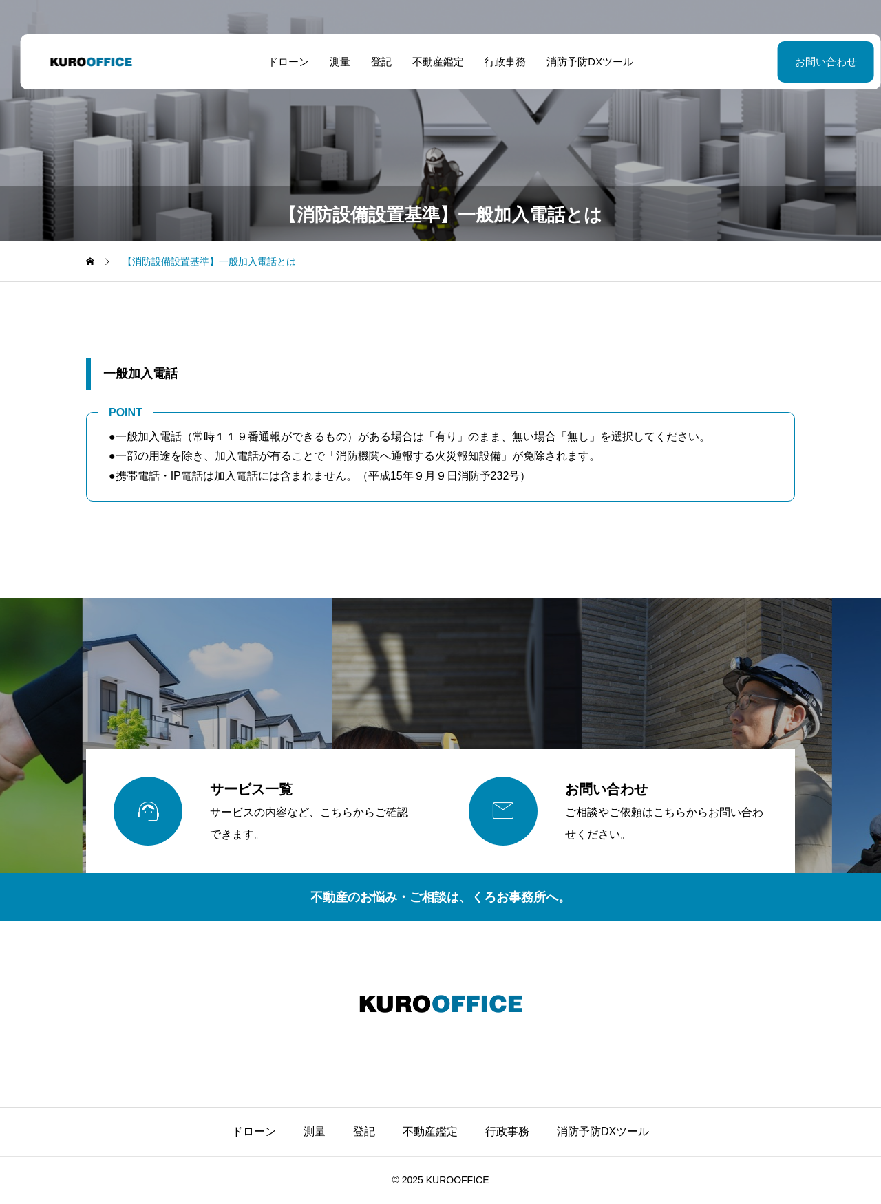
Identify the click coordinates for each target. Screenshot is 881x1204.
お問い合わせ (791, 61)
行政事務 (495, 61)
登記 (371, 61)
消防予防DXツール (580, 61)
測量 (330, 61)
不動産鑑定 (428, 61)
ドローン (278, 61)
